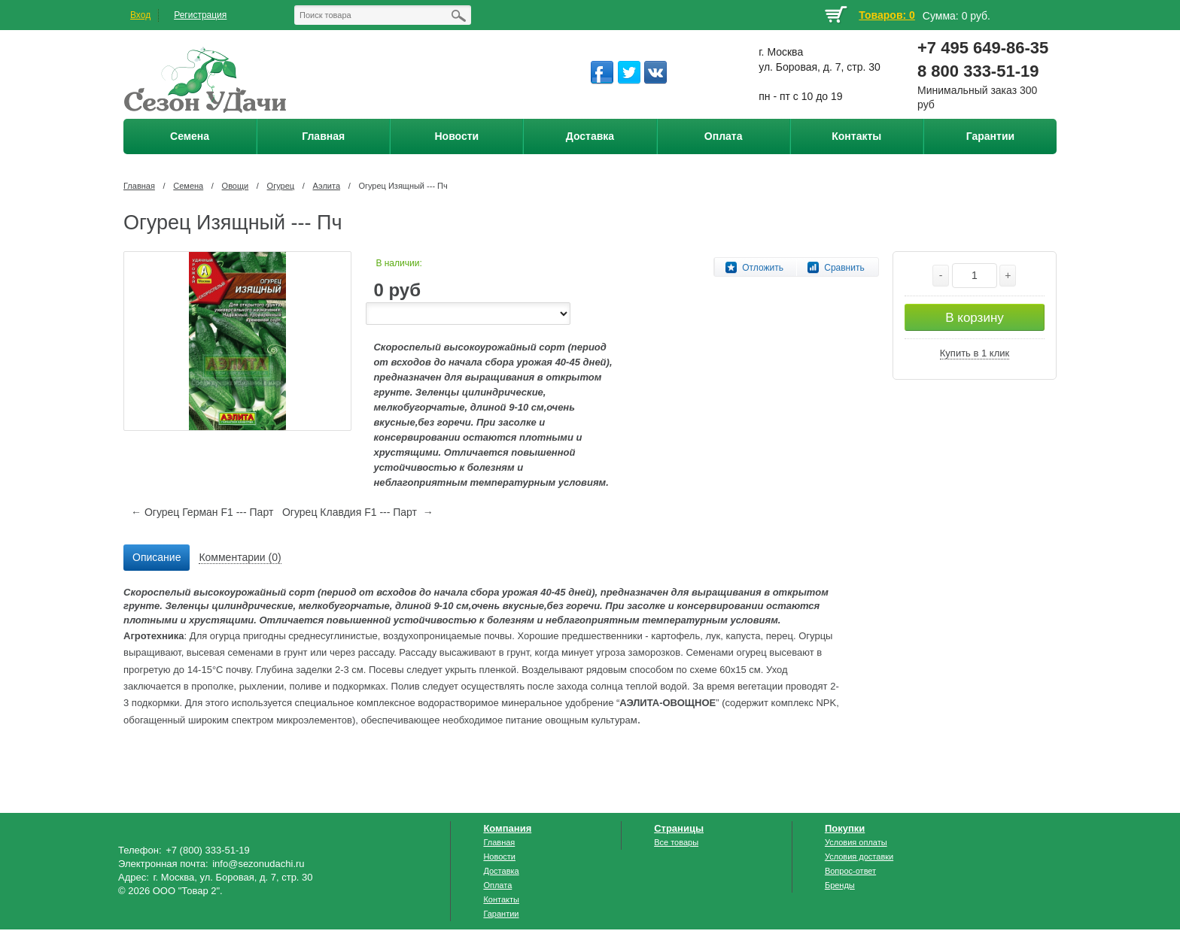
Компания (507, 828)
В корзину (974, 318)
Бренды (840, 885)
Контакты (501, 899)
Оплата (497, 885)
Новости (499, 856)
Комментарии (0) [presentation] (240, 557)
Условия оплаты (856, 842)
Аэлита (326, 185)
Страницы (679, 828)
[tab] (156, 558)
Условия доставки (859, 856)
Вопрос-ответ (850, 870)
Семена (188, 185)
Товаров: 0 (886, 15)
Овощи (235, 185)
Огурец (280, 185)
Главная (139, 185)
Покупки (845, 828)
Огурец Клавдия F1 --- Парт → (357, 512)
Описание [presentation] (156, 557)
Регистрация (200, 15)
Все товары (676, 842)
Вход (140, 15)
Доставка (501, 870)
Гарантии (501, 913)
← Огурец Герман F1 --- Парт (202, 512)
